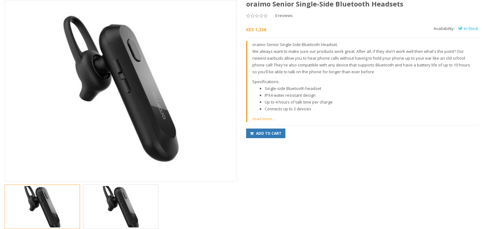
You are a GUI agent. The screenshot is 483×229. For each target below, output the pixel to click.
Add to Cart (265, 133)
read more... (263, 118)
